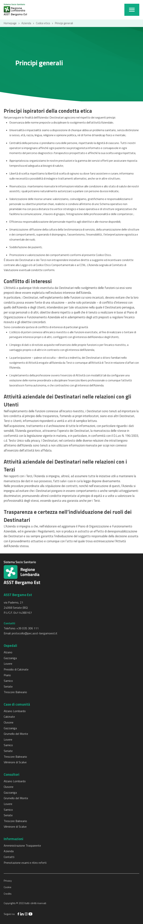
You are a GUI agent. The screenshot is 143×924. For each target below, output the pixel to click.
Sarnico (8, 680)
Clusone (8, 722)
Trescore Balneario (15, 692)
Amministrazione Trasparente (22, 845)
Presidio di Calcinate (16, 669)
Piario (7, 675)
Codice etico (43, 23)
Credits (8, 894)
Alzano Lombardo (15, 711)
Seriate (8, 686)
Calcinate (9, 716)
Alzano (8, 652)
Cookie (7, 887)
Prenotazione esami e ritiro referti (25, 862)
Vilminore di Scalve (15, 762)
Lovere (8, 663)
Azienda (26, 23)
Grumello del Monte (16, 733)
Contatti (9, 857)
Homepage (10, 23)
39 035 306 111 (28, 628)
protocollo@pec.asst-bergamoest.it (34, 633)
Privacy (8, 881)
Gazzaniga (10, 658)
